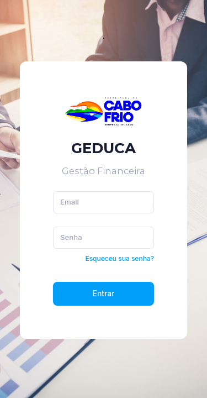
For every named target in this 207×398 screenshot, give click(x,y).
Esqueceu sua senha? (119, 258)
